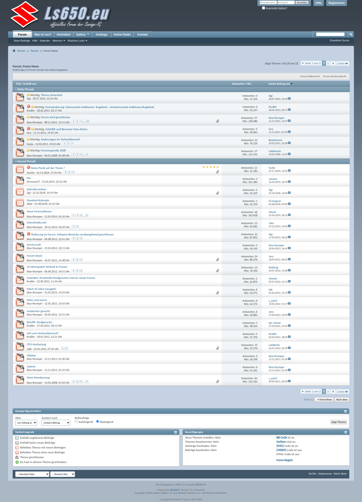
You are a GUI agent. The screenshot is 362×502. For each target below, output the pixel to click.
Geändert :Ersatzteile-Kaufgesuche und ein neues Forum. (61, 278)
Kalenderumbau (36, 189)
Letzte (342, 63)
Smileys (281, 441)
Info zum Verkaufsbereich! (43, 333)
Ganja (30, 144)
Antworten (238, 83)
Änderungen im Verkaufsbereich (60, 139)
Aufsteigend (84, 422)
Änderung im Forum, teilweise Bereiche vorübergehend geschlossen (72, 234)
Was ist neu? (42, 34)
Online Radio (122, 34)
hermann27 (33, 181)
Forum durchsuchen (333, 76)
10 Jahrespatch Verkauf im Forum (47, 266)
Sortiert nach (49, 418)
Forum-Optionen (308, 76)
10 (87, 121)
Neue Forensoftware (39, 211)
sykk (29, 349)
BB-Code (281, 437)
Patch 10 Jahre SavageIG (41, 289)
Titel (18, 83)
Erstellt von (29, 83)
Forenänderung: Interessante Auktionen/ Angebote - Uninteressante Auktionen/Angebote (99, 107)
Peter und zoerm (37, 300)
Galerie (31, 366)
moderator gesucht (38, 311)
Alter (18, 418)
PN (28, 178)
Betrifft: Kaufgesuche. (40, 322)
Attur (30, 203)
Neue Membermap (38, 377)
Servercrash (34, 244)
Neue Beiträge (22, 40)
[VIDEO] (281, 450)
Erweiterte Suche (339, 40)
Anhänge (101, 34)
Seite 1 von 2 (313, 63)
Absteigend (104, 422)
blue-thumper (34, 122)
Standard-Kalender (38, 200)
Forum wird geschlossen (55, 117)
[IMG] (280, 446)
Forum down (34, 255)
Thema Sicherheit (51, 95)
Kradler (31, 110)
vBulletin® (175, 489)
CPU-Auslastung (36, 344)
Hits (249, 83)
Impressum (325, 473)
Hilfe (319, 3)
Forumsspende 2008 (53, 150)
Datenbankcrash (36, 222)
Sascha (30, 172)
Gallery (83, 34)
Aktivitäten (64, 34)
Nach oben (341, 399)
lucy (29, 132)
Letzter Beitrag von (280, 83)
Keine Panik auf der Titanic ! (48, 168)
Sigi (29, 98)
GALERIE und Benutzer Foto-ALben (66, 129)
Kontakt (143, 34)
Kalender (45, 40)
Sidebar (31, 355)
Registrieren (337, 3)
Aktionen (57, 40)
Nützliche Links (75, 40)
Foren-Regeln (284, 460)
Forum (22, 34)
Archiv (312, 473)
